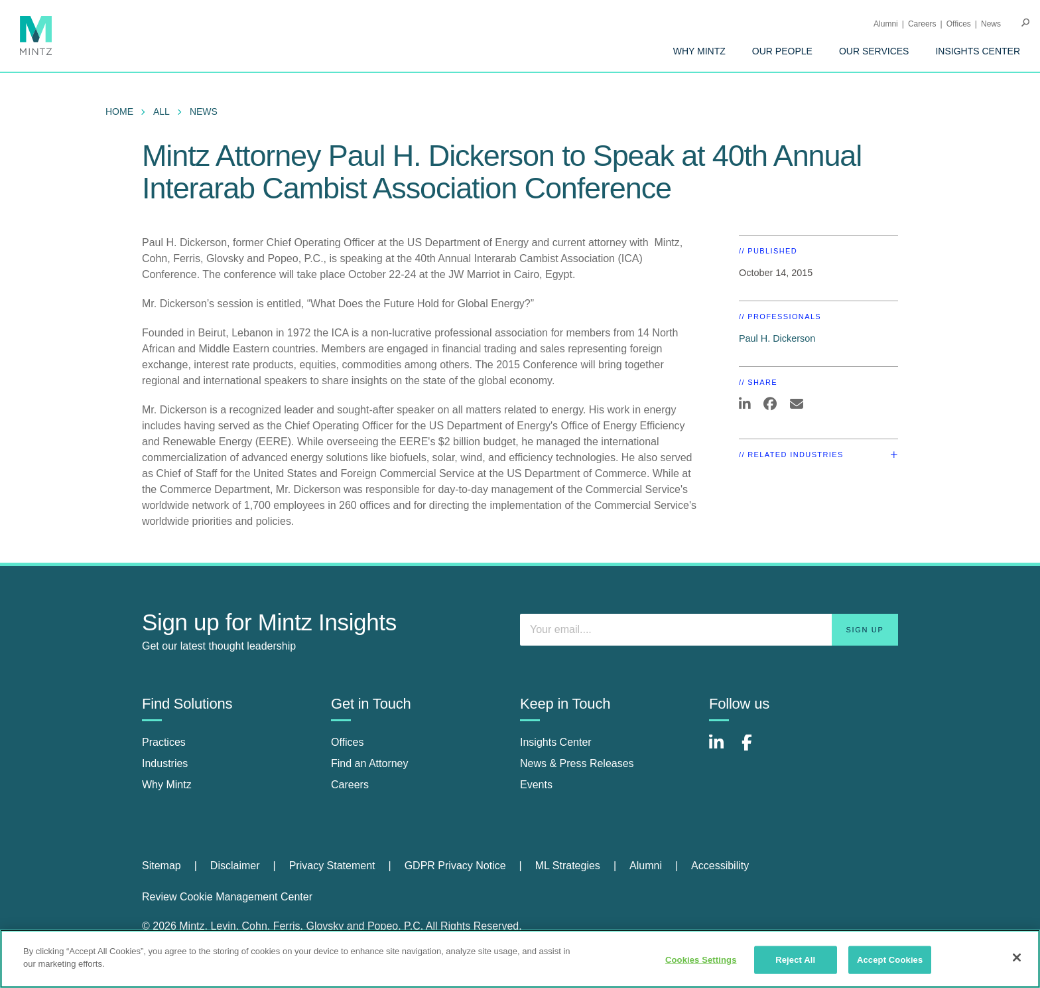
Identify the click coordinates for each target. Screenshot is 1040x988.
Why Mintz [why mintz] (167, 784)
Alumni (886, 24)
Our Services (874, 51)
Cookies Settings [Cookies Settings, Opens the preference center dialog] (701, 960)
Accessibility (720, 865)
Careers (922, 24)
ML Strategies (567, 865)
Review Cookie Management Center (227, 896)
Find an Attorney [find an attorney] (370, 763)
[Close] (1016, 957)
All (161, 111)
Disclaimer (235, 865)
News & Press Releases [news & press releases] (577, 763)
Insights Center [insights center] (556, 742)
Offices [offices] (347, 742)
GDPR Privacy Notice (455, 865)
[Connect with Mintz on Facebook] (755, 749)
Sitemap (161, 865)
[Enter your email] (709, 630)
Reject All (795, 960)
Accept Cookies (890, 960)
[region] (520, 959)
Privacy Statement (332, 865)
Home (119, 111)
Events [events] (536, 784)
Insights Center (977, 51)
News (991, 24)
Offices (958, 24)
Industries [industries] (165, 763)
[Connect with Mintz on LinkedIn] (722, 749)
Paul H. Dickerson (777, 338)
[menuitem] (699, 51)
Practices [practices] (164, 742)
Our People (782, 51)
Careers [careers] (350, 784)
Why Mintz (699, 51)
